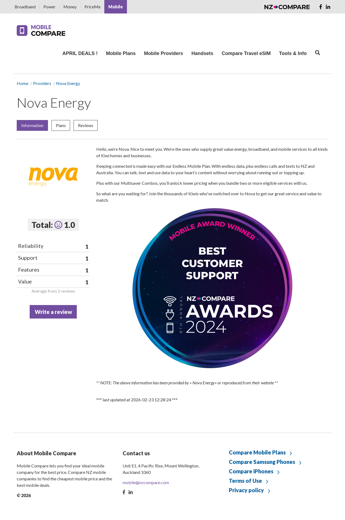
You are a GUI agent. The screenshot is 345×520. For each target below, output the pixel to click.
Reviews (85, 125)
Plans (61, 125)
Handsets (202, 53)
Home (22, 83)
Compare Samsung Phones (262, 462)
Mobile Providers (163, 53)
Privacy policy (246, 490)
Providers (42, 83)
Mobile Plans (121, 53)
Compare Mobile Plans (257, 452)
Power (49, 6)
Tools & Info (293, 53)
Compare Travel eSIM (246, 53)
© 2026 (24, 495)
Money (70, 6)
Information (32, 125)
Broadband (25, 6)
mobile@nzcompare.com (146, 482)
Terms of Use (245, 480)
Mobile (115, 6)
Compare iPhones (251, 471)
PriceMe (92, 6)
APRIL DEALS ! (80, 53)
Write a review (53, 312)
